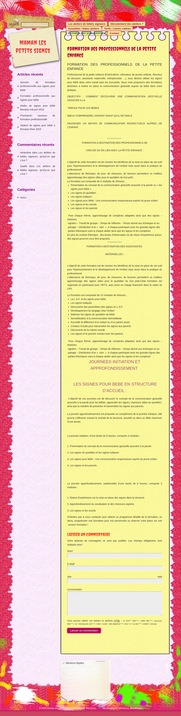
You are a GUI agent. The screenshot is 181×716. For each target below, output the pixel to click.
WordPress (136, 712)
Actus (23, 197)
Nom (69, 551)
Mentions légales (75, 667)
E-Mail (70, 564)
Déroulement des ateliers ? (126, 23)
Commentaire (74, 589)
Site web (114, 576)
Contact (114, 33)
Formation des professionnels (86, 33)
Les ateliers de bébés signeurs (86, 23)
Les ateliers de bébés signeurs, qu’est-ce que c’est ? (37, 156)
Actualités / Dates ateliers (83, 28)
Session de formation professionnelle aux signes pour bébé (37, 86)
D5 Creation (106, 712)
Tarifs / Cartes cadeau (117, 28)
